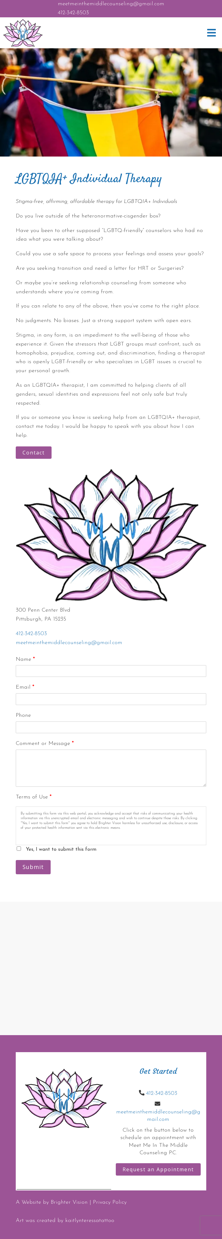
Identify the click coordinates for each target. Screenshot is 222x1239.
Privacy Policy (110, 1202)
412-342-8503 (73, 13)
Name (25, 659)
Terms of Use (34, 797)
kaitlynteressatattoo (89, 1221)
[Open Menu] (211, 33)
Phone (23, 715)
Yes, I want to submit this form (61, 849)
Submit (33, 867)
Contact (34, 452)
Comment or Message (45, 743)
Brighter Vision (69, 1202)
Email (25, 687)
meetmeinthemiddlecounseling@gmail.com (111, 4)
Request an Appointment (158, 1169)
